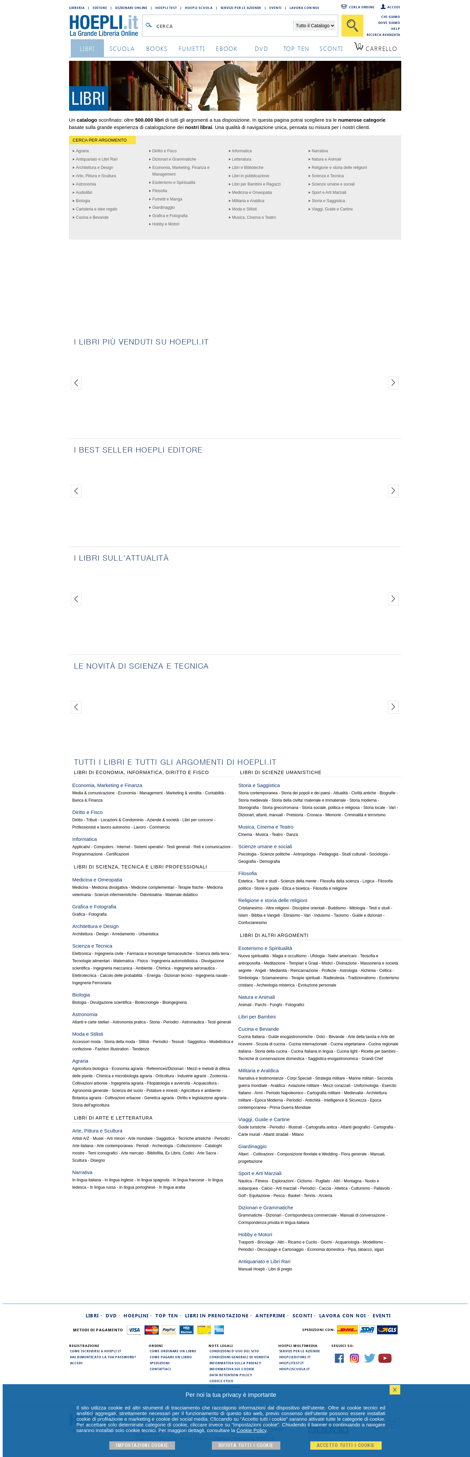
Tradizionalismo (362, 978)
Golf (242, 1195)
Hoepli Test (166, 8)
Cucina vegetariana (347, 1044)
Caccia (325, 1188)
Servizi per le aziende (241, 8)
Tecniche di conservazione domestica (271, 1058)
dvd (261, 48)
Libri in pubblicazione (250, 176)
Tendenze (140, 1049)
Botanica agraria (86, 1098)
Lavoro (140, 827)
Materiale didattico (181, 894)
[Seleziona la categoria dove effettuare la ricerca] (315, 26)
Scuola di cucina (270, 1044)
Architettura (82, 934)
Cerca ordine (362, 7)
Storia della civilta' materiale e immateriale (309, 800)
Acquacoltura (205, 1083)
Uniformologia (366, 1085)
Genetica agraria (159, 1098)
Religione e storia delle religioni (339, 167)
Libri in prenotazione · (218, 1315)
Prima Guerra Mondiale (290, 1107)
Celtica (385, 970)
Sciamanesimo (275, 978)
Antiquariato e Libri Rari (97, 159)
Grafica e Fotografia (170, 215)
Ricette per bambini (378, 1051)
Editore (100, 8)
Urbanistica (148, 934)
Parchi (260, 1004)
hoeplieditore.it (295, 1357)
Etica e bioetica (295, 888)
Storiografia (248, 807)
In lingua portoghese (137, 1187)
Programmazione (87, 854)
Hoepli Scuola (199, 8)
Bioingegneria (174, 1002)
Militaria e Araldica (248, 201)
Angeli (260, 970)
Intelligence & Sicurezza (345, 1100)
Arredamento (123, 934)
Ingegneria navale (211, 975)
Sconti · (304, 1315)
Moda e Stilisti (244, 209)
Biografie (387, 793)
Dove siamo (389, 23)
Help (395, 29)
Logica (368, 881)
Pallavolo (382, 1188)
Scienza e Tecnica (328, 176)
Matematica (123, 961)
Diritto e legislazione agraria (202, 1098)
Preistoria (294, 815)
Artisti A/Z (80, 1138)
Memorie (333, 815)
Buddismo (337, 908)
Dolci (320, 1036)
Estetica (245, 881)
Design (102, 934)
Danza (292, 834)
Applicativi (81, 847)
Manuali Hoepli (251, 1269)
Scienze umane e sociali (333, 184)
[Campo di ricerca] (225, 26)
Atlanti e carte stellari (90, 1022)
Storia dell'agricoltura (91, 1105)
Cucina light (347, 1051)
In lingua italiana (86, 1180)
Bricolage (265, 1242)
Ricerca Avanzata (383, 35)
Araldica (277, 1085)
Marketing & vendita (183, 793)
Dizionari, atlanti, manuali (260, 815)
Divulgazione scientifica (111, 1002)
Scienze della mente (299, 881)
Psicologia (247, 854)
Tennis (310, 1195)
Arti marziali (286, 1188)
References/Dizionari (164, 1068)
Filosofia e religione (330, 888)
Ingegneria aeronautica (194, 968)
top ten (296, 48)
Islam (243, 915)
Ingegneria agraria (127, 1083)
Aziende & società (163, 820)
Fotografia (98, 914)
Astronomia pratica (129, 1022)
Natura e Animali (326, 159)
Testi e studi (266, 881)
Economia (127, 793)
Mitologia (357, 908)
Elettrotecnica (84, 975)
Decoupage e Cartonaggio (280, 1249)
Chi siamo (390, 17)
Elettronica (81, 953)
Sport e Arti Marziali (329, 192)
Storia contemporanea (258, 793)
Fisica (143, 961)
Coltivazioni (263, 1154)
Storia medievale (253, 800)
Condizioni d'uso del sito (234, 1351)
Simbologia (248, 978)
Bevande (336, 1036)
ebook (226, 48)
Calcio (266, 1188)
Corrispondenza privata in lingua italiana (273, 1222)
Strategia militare (330, 1078)
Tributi (91, 820)
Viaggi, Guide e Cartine (332, 209)
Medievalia (353, 1093)
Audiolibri (84, 192)
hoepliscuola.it (294, 1369)
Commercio (159, 827)
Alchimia (368, 970)
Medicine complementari (152, 887)
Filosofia (159, 191)
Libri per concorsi (197, 820)
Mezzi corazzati (336, 1085)
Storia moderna (363, 800)
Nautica (245, 1181)
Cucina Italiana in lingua (312, 1051)
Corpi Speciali (299, 1078)
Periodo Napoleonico (284, 1093)
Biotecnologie (147, 1002)
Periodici (171, 1022)
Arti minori (116, 1138)
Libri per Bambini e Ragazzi (256, 184)
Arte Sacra (206, 1153)
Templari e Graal (303, 963)
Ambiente (144, 968)
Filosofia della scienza (339, 881)
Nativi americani (342, 956)
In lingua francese (188, 1180)
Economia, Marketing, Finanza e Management (181, 171)
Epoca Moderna (269, 1100)
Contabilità (214, 793)
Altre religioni (277, 908)
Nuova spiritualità (253, 956)
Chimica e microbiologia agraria (124, 1076)
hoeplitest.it (291, 1363)
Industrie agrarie (191, 1076)
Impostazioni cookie (142, 1445)
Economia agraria (127, 1068)
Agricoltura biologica (90, 1068)
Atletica (340, 1188)
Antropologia (304, 854)
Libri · (94, 1315)
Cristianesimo (250, 908)
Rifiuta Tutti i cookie (246, 1445)
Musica (262, 834)
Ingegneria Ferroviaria (91, 983)
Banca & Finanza (87, 800)
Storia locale (374, 807)
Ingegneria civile (109, 953)
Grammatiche (250, 1215)
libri (87, 48)
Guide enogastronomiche (290, 1036)
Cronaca (314, 815)
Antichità (312, 1100)
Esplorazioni (282, 1181)
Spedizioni (160, 1363)
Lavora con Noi (305, 8)
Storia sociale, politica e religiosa (331, 807)
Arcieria (325, 1195)
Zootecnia (219, 1076)
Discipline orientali (308, 908)
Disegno (97, 1160)
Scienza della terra (212, 953)
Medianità (278, 970)
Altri (336, 1181)
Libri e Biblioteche (248, 167)
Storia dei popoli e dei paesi (305, 793)
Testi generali (178, 847)
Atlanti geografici (355, 1127)
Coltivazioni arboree (90, 1083)
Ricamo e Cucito (302, 1242)
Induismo (322, 915)
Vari (392, 807)
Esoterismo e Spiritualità (173, 182)
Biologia (83, 201)
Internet (124, 847)
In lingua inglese (119, 1180)
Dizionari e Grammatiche (174, 159)
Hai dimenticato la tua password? (103, 1357)
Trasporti (246, 1242)
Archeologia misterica (275, 985)
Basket (294, 1195)
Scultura (79, 1160)
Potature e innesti (161, 1090)
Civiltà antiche (363, 793)
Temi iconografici (103, 1153)
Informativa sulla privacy (235, 1363)
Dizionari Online (131, 8)
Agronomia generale (90, 1090)
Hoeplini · (138, 1315)
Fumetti (192, 48)
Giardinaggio (163, 207)
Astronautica (193, 1022)
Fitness (261, 1181)
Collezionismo (189, 1145)
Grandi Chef (372, 1058)
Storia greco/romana (280, 807)
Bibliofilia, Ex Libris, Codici (170, 1153)
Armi (258, 1093)
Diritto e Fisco (164, 151)
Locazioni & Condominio (122, 820)
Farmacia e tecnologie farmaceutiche (159, 953)
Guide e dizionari (367, 915)
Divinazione (346, 963)
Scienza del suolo (127, 1090)
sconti (331, 48)
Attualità (340, 793)
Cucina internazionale (308, 1044)
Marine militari (361, 1078)
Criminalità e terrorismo (365, 815)
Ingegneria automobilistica (174, 961)
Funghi (276, 1004)
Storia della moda (119, 1041)
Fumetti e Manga (167, 199)
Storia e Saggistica (328, 201)
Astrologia (348, 970)
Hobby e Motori (165, 224)
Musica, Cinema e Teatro (254, 217)
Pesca (279, 1195)
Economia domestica (325, 1249)
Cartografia (383, 1127)
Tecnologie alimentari (91, 961)
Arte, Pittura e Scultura (96, 176)
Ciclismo (304, 1181)
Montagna (352, 1181)
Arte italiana (82, 1145)
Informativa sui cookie (232, 1369)
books (157, 48)
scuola (122, 48)
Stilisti (144, 1041)
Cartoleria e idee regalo (97, 209)
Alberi (244, 1154)
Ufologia (317, 956)
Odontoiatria (151, 894)
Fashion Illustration (112, 1049)
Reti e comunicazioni (212, 847)
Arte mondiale (140, 1138)
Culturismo (360, 1188)
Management (151, 793)
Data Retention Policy (231, 1375)
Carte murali (249, 1134)
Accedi (393, 7)
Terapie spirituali (305, 978)
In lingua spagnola (153, 1180)
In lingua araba (172, 1187)
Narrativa (320, 151)
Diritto (77, 820)
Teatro (277, 834)
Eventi (275, 8)
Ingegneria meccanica (112, 968)
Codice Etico (222, 1381)
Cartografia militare (323, 1093)
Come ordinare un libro (173, 1351)
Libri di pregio (280, 1269)
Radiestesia (334, 978)
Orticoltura (164, 1076)
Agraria (82, 151)
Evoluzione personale (317, 985)
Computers (103, 847)
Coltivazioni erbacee (123, 1098)
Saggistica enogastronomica (333, 1058)
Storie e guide (266, 888)
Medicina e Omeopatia (252, 192)
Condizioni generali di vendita (239, 1357)
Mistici (327, 963)
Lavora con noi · (344, 1315)
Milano (298, 1134)
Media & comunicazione (93, 793)
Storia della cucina (271, 1051)
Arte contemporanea (115, 1145)
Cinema (245, 834)
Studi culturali (354, 854)
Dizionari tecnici (178, 975)
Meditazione (274, 963)
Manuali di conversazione (362, 1215)
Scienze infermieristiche (115, 894)
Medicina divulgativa (110, 887)
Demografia (269, 861)
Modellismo (373, 1242)
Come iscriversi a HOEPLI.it (95, 1351)
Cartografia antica (321, 1127)
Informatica (242, 151)
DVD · (113, 1315)
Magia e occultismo (289, 956)
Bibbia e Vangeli (265, 915)
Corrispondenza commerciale (311, 1215)
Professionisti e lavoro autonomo (101, 827)
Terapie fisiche (190, 887)
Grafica (78, 914)
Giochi (326, 1242)
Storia (154, 1022)
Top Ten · (168, 1315)
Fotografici (295, 1004)
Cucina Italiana (251, 1036)
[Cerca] (352, 26)
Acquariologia (347, 1242)
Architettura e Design (94, 167)
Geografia (247, 861)
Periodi (142, 1145)
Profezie (329, 970)
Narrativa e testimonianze (261, 1078)
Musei (98, 1138)
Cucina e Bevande (92, 217)
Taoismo (341, 915)
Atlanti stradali (275, 1134)
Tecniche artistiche (194, 1138)
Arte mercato (132, 1153)
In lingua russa (103, 1187)
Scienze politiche (275, 854)
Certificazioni (117, 854)
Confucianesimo (252, 922)
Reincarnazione (304, 970)
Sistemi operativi (148, 847)
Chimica (163, 968)
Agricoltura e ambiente (201, 1090)
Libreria (77, 8)
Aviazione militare (304, 1085)
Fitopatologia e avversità (168, 1083)
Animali (244, 1004)
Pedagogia (328, 854)
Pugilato (323, 1181)
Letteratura (241, 159)
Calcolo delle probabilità (121, 975)
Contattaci (160, 1369)
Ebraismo (291, 915)
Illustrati (295, 1127)
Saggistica (196, 1041)
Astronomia (86, 184)
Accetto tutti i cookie (346, 1445)
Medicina (80, 887)
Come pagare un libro (171, 1357)
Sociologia (378, 854)
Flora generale (354, 1154)
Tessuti (177, 1041)
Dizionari (273, 1215)
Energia (153, 975)
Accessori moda (86, 1041)
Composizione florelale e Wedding (307, 1154)
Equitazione (259, 1195)
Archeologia (162, 1145)
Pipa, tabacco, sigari (366, 1249)
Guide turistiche (252, 1127)
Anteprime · (272, 1315)
